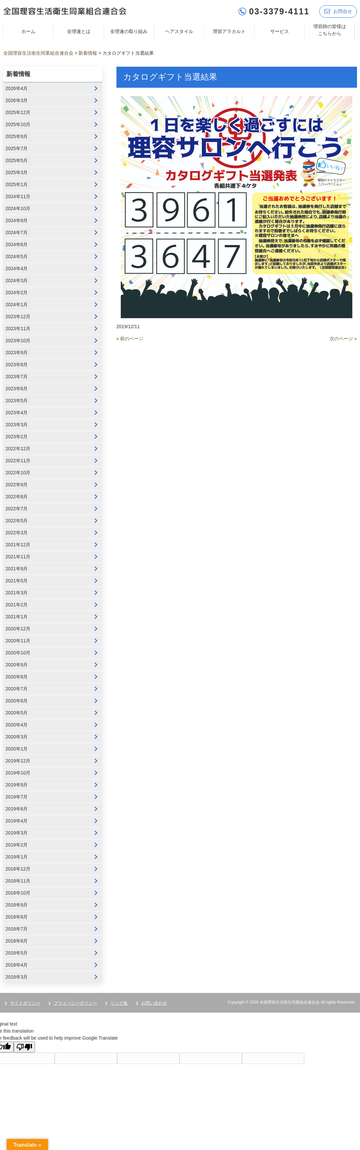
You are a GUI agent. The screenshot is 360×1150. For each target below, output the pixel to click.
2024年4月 (17, 268)
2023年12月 (18, 316)
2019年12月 (18, 760)
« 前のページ (130, 338)
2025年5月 (17, 160)
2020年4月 (17, 724)
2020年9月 (17, 664)
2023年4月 (17, 412)
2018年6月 (17, 941)
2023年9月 (17, 352)
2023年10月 (18, 340)
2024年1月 (17, 304)
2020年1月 (17, 748)
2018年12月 (18, 869)
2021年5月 (17, 580)
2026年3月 (17, 100)
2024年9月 (17, 220)
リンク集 (119, 1003)
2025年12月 (18, 112)
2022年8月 (17, 496)
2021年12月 (18, 544)
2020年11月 (18, 640)
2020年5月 (17, 712)
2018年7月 (17, 929)
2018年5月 (17, 953)
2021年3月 (17, 592)
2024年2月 (17, 292)
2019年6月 (17, 808)
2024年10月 (18, 208)
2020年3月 (17, 736)
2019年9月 (17, 784)
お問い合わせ (154, 1003)
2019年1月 (17, 856)
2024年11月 (18, 196)
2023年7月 (17, 376)
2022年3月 (17, 532)
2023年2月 (17, 436)
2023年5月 (17, 400)
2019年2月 (17, 844)
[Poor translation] (24, 1047)
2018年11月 (18, 881)
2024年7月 (17, 232)
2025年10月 (18, 124)
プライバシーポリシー (75, 1003)
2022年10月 (18, 472)
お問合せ (338, 11)
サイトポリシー (25, 1003)
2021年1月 (17, 616)
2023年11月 (18, 328)
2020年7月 (17, 688)
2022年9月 (17, 484)
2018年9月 (17, 905)
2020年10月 (18, 652)
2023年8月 (17, 364)
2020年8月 (17, 676)
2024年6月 (17, 244)
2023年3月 (17, 424)
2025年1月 (17, 184)
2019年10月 (18, 772)
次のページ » (343, 338)
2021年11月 (18, 556)
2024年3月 (17, 280)
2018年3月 (17, 977)
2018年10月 (18, 893)
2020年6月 (17, 700)
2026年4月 (17, 88)
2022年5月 (17, 520)
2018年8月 (17, 917)
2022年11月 (18, 460)
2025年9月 (17, 136)
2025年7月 (17, 148)
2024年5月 (17, 256)
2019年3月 (17, 832)
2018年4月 (17, 965)
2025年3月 (17, 172)
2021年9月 (17, 568)
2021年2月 (17, 604)
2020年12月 (18, 628)
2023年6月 (17, 388)
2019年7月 (17, 796)
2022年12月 (18, 448)
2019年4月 (17, 820)
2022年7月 (17, 508)
